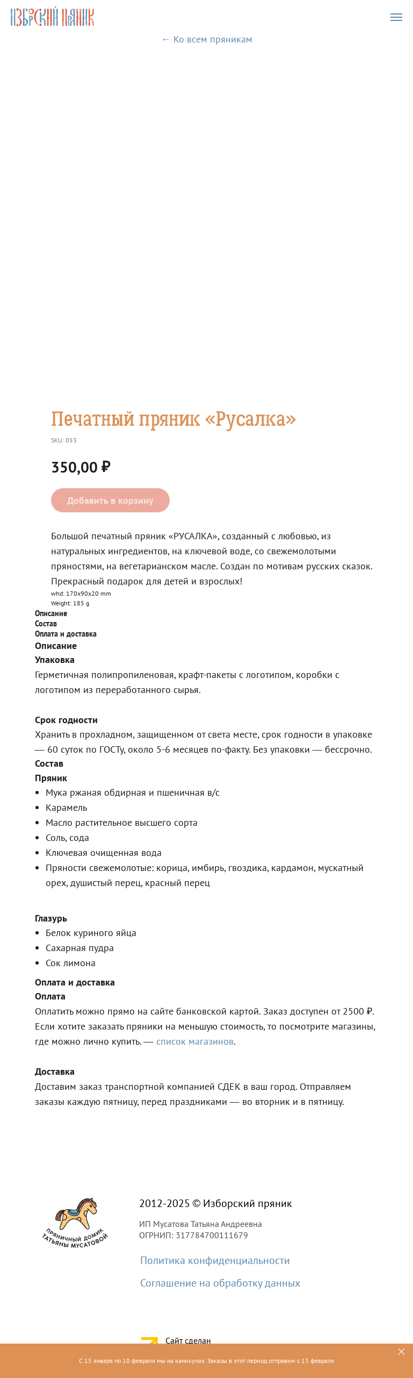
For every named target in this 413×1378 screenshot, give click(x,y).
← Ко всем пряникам (206, 39)
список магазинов (195, 1041)
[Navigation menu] (396, 17)
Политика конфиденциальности (215, 1260)
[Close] (401, 1352)
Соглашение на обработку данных (220, 1283)
